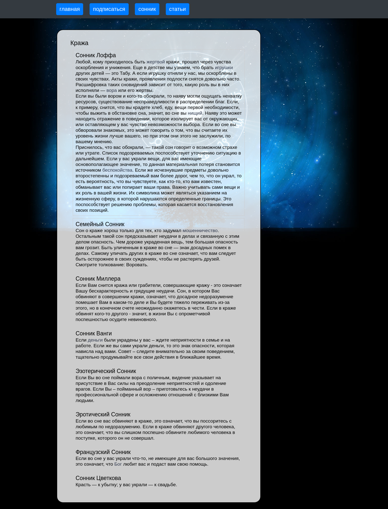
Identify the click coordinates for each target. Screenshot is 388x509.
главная (70, 9)
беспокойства (117, 170)
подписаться (109, 9)
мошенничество (200, 230)
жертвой (155, 61)
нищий (195, 113)
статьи (177, 9)
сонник (147, 9)
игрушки (224, 67)
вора (111, 90)
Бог (118, 464)
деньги (95, 340)
